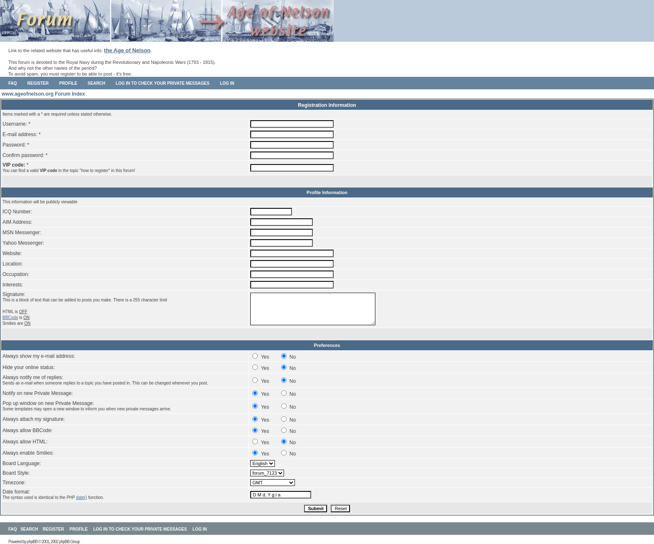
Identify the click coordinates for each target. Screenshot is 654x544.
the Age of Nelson (127, 50)
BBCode (10, 317)
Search (96, 83)
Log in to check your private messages (162, 83)
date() (81, 497)
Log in (227, 83)
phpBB (32, 541)
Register (38, 83)
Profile (68, 83)
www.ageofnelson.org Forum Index (43, 94)
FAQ (12, 83)
